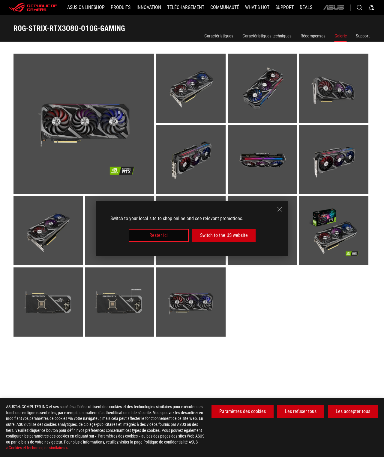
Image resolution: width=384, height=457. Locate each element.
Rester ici (158, 235)
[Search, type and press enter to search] (359, 7)
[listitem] (85, 125)
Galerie (340, 36)
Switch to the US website (224, 235)
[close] (279, 209)
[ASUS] (334, 7)
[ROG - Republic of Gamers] (33, 7)
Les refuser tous (300, 411)
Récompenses (313, 36)
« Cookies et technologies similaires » (37, 447)
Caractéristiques (218, 36)
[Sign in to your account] (371, 7)
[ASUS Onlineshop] (86, 7)
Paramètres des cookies (242, 411)
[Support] (284, 7)
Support (363, 36)
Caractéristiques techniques (267, 36)
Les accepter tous (353, 411)
